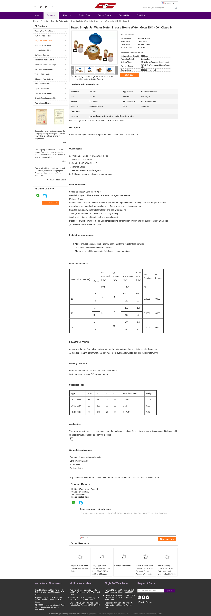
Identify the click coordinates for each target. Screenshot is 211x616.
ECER (159, 614)
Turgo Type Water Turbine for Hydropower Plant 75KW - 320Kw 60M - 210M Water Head (102, 571)
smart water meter (104, 478)
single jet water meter (122, 565)
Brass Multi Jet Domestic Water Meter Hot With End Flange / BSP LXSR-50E (85, 604)
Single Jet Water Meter (59, 21)
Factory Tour (84, 15)
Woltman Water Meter (43, 45)
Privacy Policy (53, 614)
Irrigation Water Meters (43, 93)
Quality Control (104, 15)
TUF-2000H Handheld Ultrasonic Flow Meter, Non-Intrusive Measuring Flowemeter (50, 607)
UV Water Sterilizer (42, 55)
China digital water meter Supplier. (73, 614)
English (169, 3)
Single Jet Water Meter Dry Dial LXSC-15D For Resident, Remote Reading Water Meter (145, 569)
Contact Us (124, 15)
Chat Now (141, 15)
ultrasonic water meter (84, 478)
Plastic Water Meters (43, 103)
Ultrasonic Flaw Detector (44, 79)
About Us (67, 15)
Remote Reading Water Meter (46, 98)
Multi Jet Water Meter (43, 36)
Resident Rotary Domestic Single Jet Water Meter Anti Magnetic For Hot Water (167, 569)
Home (36, 15)
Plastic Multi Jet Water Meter (146, 478)
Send (169, 591)
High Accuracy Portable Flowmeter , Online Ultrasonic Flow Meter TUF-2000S (49, 600)
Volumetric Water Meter (44, 69)
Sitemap (149, 602)
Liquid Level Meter (42, 89)
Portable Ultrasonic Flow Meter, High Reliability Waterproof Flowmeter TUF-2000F (50, 592)
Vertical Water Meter (42, 74)
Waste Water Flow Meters (45, 31)
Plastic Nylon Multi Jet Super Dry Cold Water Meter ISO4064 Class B (84, 599)
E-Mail (141, 602)
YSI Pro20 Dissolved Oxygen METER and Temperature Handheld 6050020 (119, 591)
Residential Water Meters (44, 60)
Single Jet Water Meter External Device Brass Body (79, 568)
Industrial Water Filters (43, 50)
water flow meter (123, 478)
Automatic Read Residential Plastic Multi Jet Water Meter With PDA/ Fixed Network (85, 592)
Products (51, 15)
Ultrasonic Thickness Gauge (45, 65)
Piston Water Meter (42, 84)
